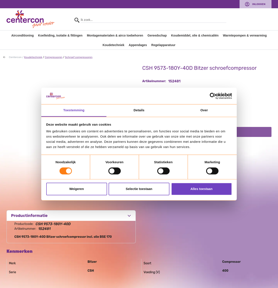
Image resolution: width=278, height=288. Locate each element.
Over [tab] (204, 110)
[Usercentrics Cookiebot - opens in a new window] (213, 96)
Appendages (138, 45)
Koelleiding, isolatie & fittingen (60, 35)
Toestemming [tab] (73, 110)
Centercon (15, 57)
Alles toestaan (201, 189)
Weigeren (76, 189)
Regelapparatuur (163, 45)
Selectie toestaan (139, 189)
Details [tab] (139, 110)
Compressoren (53, 57)
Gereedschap (157, 35)
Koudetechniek (113, 45)
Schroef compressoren (79, 57)
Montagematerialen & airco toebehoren (115, 35)
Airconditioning (22, 35)
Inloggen (258, 4)
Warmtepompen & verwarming (245, 35)
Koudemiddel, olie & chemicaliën (195, 35)
